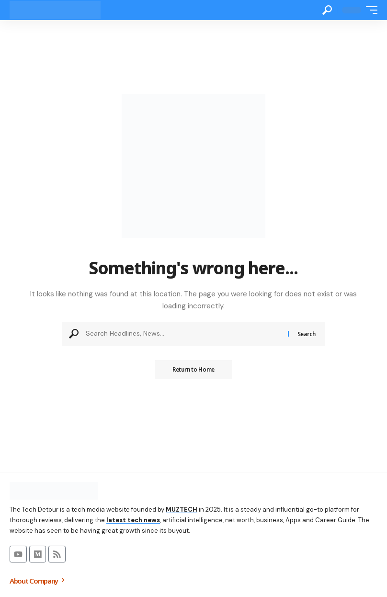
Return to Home (193, 369)
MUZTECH (181, 509)
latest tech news (133, 520)
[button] (327, 10)
